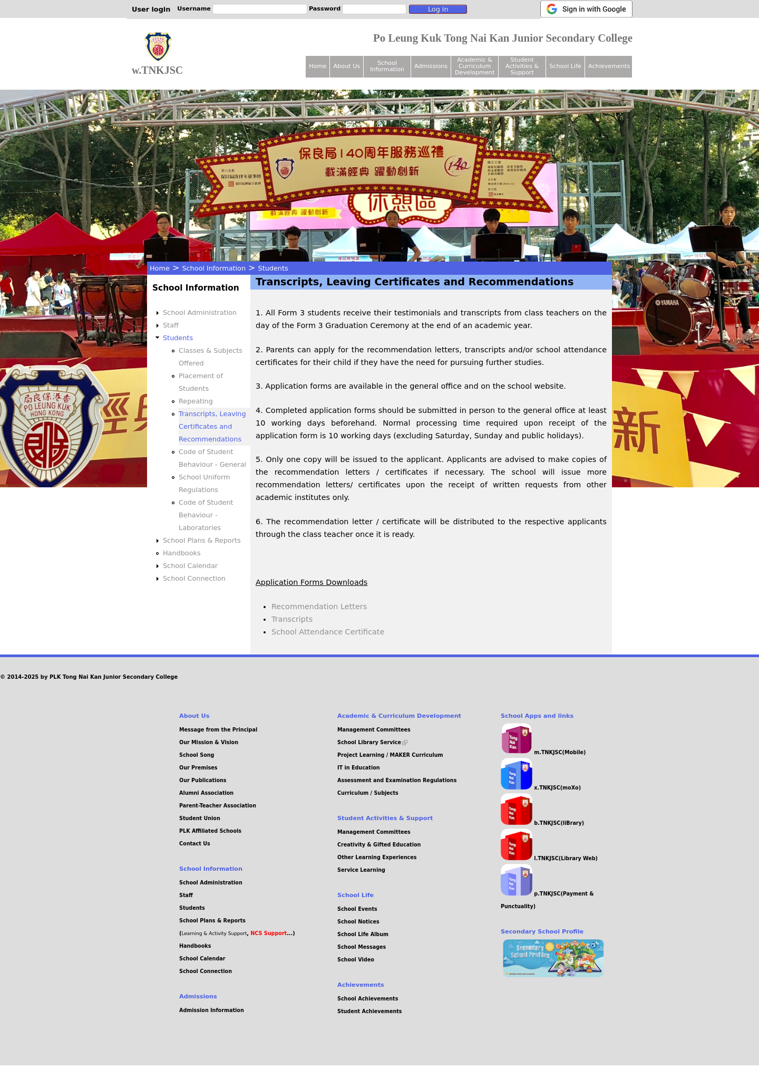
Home (160, 268)
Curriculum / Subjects (367, 793)
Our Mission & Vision (208, 742)
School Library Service (372, 742)
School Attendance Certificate (327, 632)
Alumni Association (206, 793)
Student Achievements (369, 1011)
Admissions (430, 66)
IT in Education (358, 768)
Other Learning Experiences (377, 857)
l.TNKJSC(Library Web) (549, 858)
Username (194, 8)
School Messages (361, 947)
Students (273, 268)
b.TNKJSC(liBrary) (542, 823)
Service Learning (361, 870)
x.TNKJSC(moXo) (541, 788)
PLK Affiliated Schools (210, 831)
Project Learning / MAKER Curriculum (390, 755)
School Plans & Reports (202, 540)
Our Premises (198, 768)
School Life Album (362, 934)
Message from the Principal (218, 730)
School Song (196, 755)
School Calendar (190, 566)
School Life (565, 66)
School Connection (194, 578)
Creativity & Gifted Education (379, 845)
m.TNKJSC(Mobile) (543, 752)
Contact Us (194, 843)
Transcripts (292, 619)
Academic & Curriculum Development (474, 66)
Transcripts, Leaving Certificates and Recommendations (212, 426)
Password (324, 8)
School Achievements (367, 999)
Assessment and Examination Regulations (396, 780)
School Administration (200, 312)
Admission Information (211, 1010)
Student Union (199, 818)
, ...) (271, 933)
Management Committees (374, 730)
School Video (355, 959)
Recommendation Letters (319, 606)
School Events (357, 909)
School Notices (358, 922)
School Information (214, 268)
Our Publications (203, 780)
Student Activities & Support (522, 66)
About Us (346, 66)
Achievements (609, 66)
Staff (171, 325)
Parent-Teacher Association (217, 805)
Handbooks (182, 553)
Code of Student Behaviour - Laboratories (206, 515)
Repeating (196, 401)
